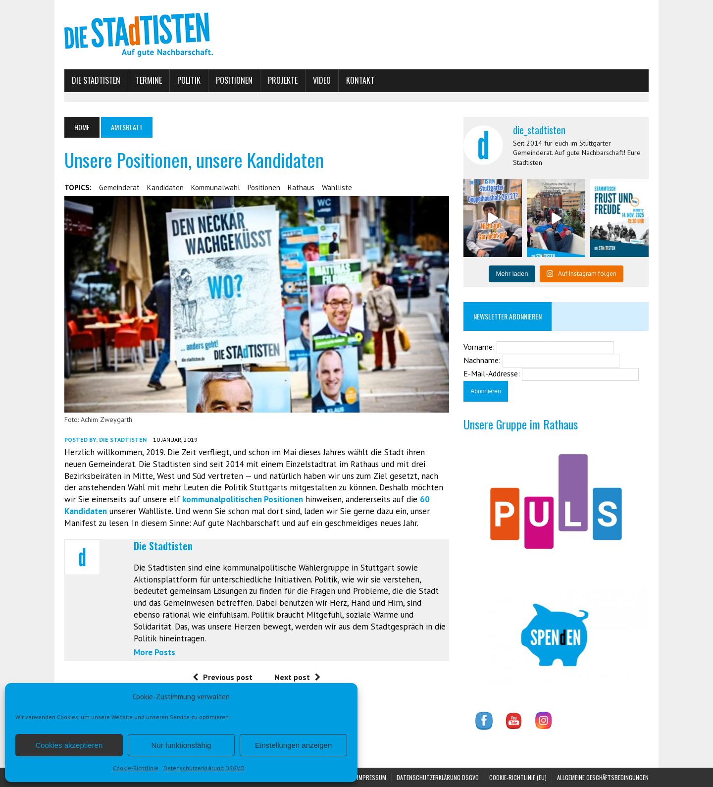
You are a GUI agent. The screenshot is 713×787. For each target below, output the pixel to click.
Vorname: (480, 347)
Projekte (283, 80)
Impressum (371, 777)
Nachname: (483, 360)
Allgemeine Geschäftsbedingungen (603, 777)
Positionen (234, 80)
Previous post (223, 677)
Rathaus (301, 187)
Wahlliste (337, 187)
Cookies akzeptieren (68, 745)
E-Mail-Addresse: (492, 373)
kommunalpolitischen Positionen (242, 499)
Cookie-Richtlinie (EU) (518, 777)
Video (322, 80)
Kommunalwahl (215, 187)
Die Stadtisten (96, 80)
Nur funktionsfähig (181, 745)
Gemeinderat (119, 187)
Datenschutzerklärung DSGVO (204, 768)
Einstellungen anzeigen (293, 745)
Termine (149, 80)
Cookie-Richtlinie (135, 768)
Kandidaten (165, 187)
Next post (297, 677)
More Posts (154, 652)
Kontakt (360, 80)
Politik (189, 80)
